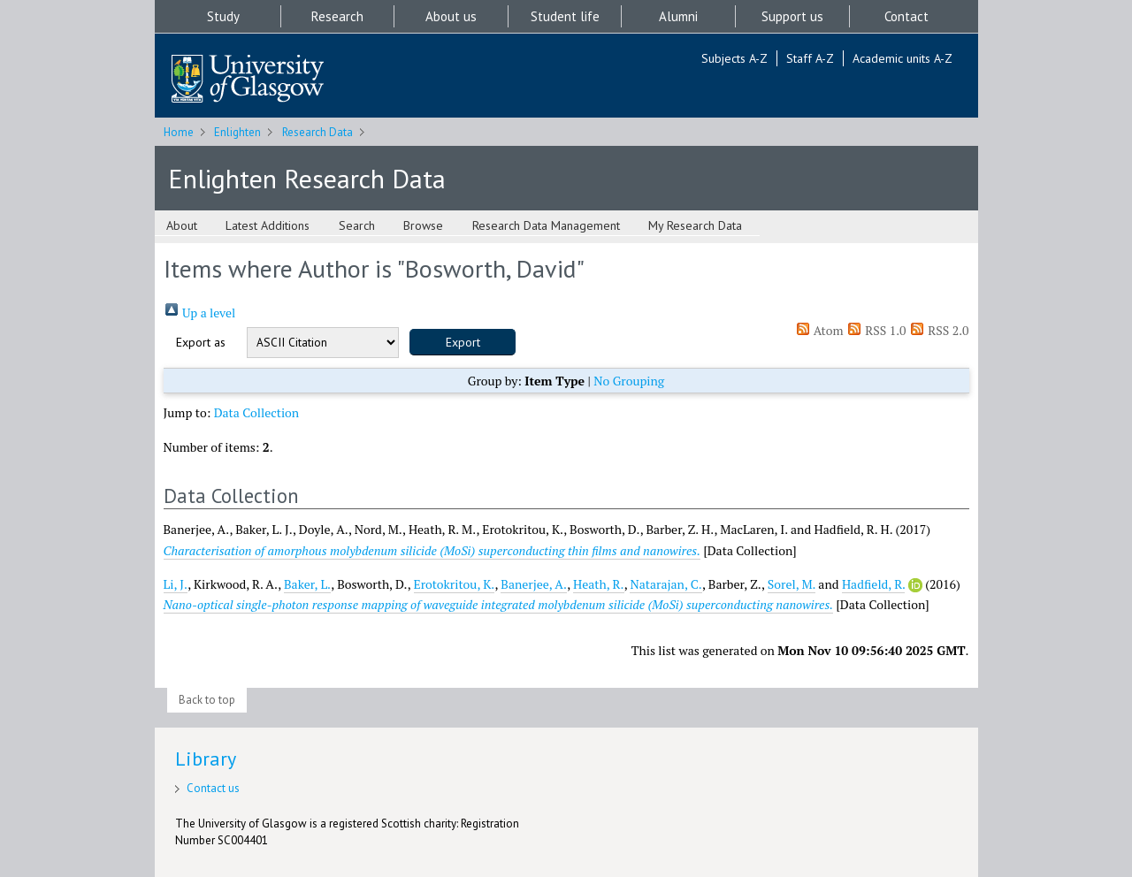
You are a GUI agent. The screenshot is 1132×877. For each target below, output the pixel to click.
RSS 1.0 (876, 330)
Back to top (207, 699)
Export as (201, 342)
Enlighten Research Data (307, 178)
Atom (819, 330)
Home (179, 132)
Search (357, 225)
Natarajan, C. (666, 584)
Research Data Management (546, 225)
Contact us (213, 788)
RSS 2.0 (939, 330)
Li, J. (176, 584)
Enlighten (237, 132)
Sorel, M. (791, 584)
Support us (792, 16)
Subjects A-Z (734, 58)
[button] (462, 342)
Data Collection (257, 412)
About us (451, 16)
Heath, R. (598, 584)
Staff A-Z (810, 58)
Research (337, 16)
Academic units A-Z (902, 58)
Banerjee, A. (534, 584)
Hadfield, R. (874, 584)
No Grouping (628, 380)
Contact (906, 16)
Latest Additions (268, 225)
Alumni (678, 16)
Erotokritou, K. (454, 584)
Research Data (317, 132)
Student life (565, 16)
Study (223, 16)
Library (205, 758)
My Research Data (695, 225)
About (181, 225)
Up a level (200, 312)
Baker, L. (307, 584)
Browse (423, 225)
